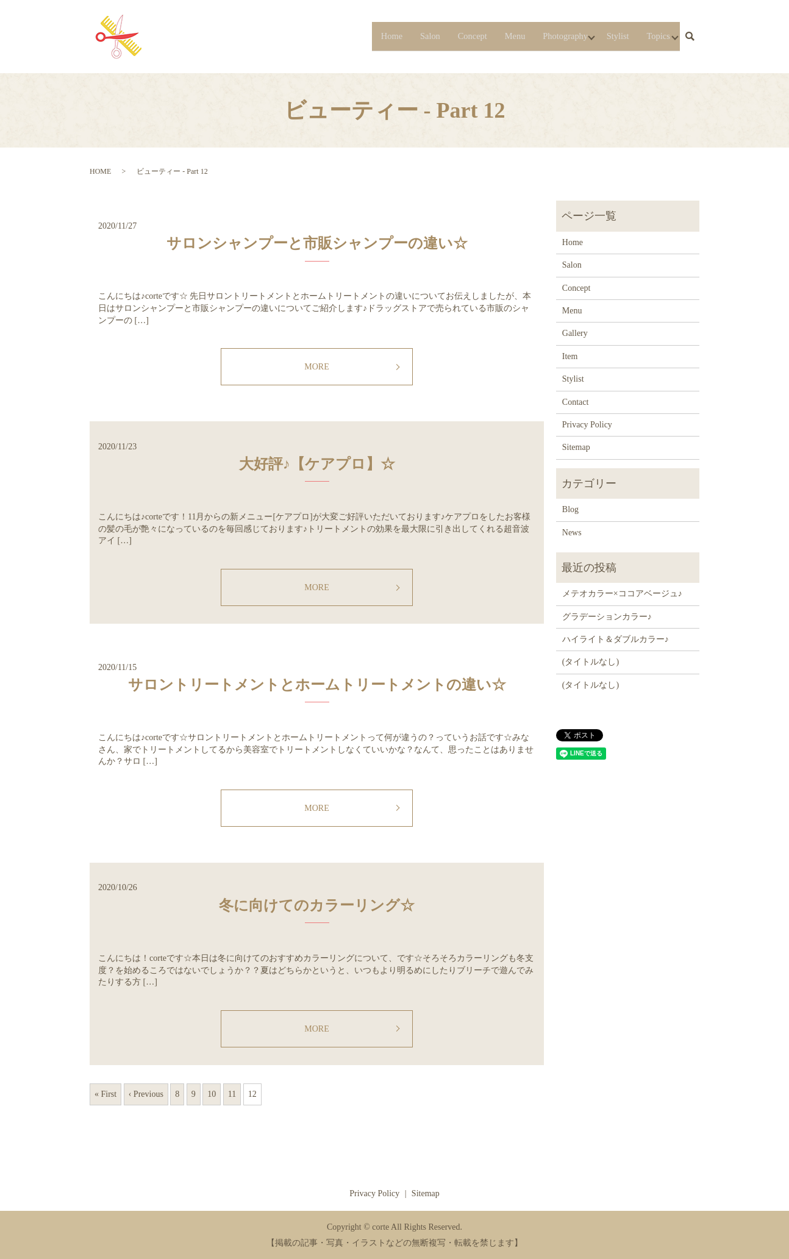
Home (353, 35)
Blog (570, 509)
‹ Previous (146, 1094)
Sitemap (576, 447)
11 (232, 1094)
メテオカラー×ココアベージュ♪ (622, 593)
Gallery (575, 333)
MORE (316, 366)
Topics (652, 35)
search (689, 36)
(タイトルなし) (590, 661)
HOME (100, 171)
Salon (396, 35)
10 (211, 1094)
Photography (546, 35)
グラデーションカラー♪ (607, 616)
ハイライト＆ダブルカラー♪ (615, 639)
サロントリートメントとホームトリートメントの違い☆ (317, 685)
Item (570, 356)
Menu (490, 35)
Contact (575, 402)
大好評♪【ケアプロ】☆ (317, 464)
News (572, 532)
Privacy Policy (587, 424)
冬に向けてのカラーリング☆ (317, 905)
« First (105, 1094)
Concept (442, 35)
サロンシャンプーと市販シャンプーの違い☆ (317, 243)
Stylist (607, 35)
